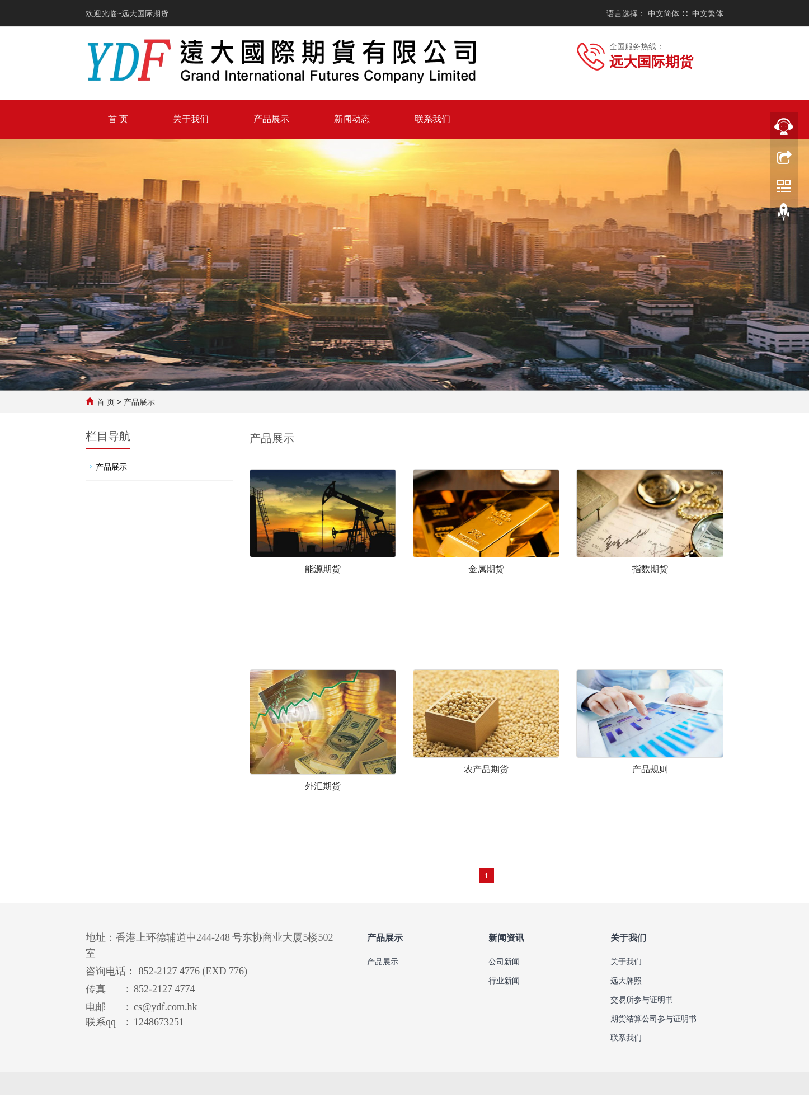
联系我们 (432, 119)
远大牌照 (626, 982)
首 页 (118, 119)
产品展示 (271, 119)
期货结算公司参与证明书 (653, 1020)
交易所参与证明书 (641, 1001)
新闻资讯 (506, 940)
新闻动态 (352, 119)
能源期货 (323, 569)
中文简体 (663, 13)
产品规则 (650, 770)
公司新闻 (504, 963)
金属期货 (486, 569)
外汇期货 (323, 787)
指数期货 (650, 569)
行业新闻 (504, 982)
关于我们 (191, 119)
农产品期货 (486, 770)
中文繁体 (707, 13)
